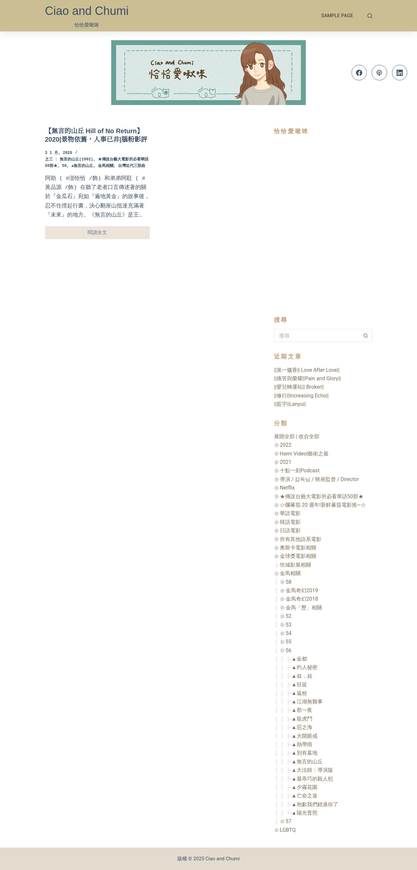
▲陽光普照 (304, 813)
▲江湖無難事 (307, 702)
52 (289, 616)
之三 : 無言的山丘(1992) (69, 159)
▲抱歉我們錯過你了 (315, 804)
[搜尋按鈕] (365, 335)
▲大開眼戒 (304, 736)
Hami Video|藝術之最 (304, 454)
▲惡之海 (302, 727)
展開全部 (284, 436)
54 (289, 633)
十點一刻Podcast (300, 470)
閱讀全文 (102, 234)
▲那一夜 (302, 710)
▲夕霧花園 (304, 787)
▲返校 (299, 693)
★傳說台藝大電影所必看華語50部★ (321, 496)
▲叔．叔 (302, 676)
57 (289, 821)
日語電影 (290, 530)
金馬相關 (105, 166)
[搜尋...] (316, 335)
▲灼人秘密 (304, 667)
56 (64, 166)
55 (289, 642)
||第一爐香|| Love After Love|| (307, 370)
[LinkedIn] (400, 72)
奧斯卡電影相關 (298, 548)
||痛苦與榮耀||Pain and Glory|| (307, 378)
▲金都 (299, 659)
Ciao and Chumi (87, 11)
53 (289, 625)
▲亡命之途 (304, 796)
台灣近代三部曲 (131, 166)
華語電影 (290, 513)
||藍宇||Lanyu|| (290, 404)
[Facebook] (359, 72)
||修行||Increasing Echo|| (301, 396)
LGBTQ (288, 830)
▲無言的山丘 (82, 166)
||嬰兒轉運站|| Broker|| (299, 387)
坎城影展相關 (295, 565)
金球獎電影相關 (298, 556)
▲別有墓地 (304, 753)
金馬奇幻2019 (302, 590)
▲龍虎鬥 (302, 719)
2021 (286, 462)
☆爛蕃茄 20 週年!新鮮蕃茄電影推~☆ (323, 505)
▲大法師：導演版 (312, 770)
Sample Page (337, 15)
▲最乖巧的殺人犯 (312, 779)
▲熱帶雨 (302, 744)
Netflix (287, 488)
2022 (286, 445)
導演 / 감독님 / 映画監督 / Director (319, 479)
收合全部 (309, 436)
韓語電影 (290, 522)
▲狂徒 (299, 684)
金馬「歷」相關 (304, 608)
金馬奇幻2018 (302, 599)
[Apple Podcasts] (379, 72)
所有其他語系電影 (300, 539)
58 (289, 582)
